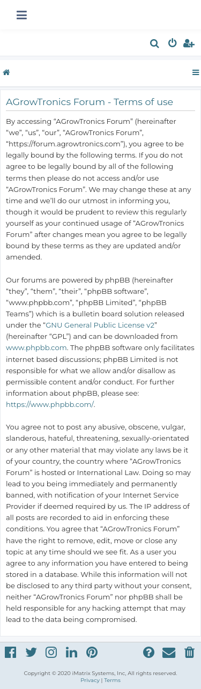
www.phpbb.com (36, 347)
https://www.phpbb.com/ (50, 404)
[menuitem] (155, 45)
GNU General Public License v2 (100, 325)
